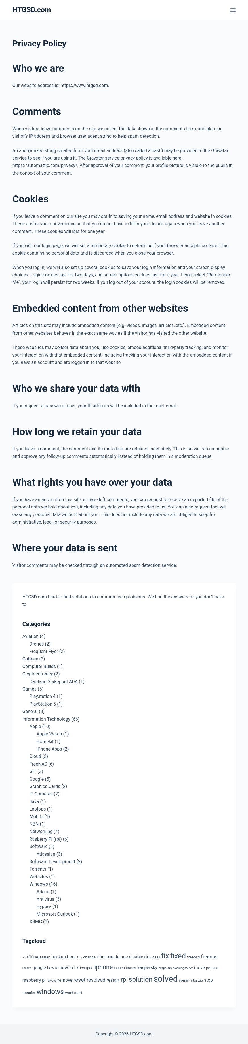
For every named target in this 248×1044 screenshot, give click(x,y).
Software (39, 846)
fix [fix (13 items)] (165, 956)
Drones (37, 644)
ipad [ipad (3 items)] (89, 968)
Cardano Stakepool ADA (54, 681)
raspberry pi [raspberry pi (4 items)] (34, 980)
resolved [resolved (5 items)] (96, 980)
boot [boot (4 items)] (71, 957)
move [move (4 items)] (199, 967)
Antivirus (45, 899)
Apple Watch (49, 734)
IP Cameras (41, 794)
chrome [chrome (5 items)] (105, 957)
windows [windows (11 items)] (50, 991)
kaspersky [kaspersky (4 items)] (147, 967)
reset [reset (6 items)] (79, 980)
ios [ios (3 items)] (82, 968)
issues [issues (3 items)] (119, 968)
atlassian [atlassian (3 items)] (42, 957)
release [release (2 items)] (51, 981)
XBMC (36, 921)
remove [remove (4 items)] (65, 980)
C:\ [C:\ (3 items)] (79, 957)
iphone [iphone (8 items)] (103, 967)
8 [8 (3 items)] (27, 957)
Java (34, 801)
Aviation (30, 636)
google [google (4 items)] (39, 967)
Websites (39, 876)
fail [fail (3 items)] (157, 957)
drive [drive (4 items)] (149, 957)
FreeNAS (38, 764)
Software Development (52, 861)
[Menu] (233, 10)
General (30, 711)
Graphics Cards (45, 786)
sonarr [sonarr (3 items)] (184, 980)
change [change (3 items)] (89, 957)
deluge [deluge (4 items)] (121, 957)
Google (37, 779)
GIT (33, 771)
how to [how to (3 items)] (52, 968)
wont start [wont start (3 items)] (73, 993)
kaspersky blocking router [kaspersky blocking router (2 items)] (175, 968)
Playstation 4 (43, 696)
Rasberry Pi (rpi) (46, 839)
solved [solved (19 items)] (166, 979)
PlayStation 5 (43, 704)
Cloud (35, 756)
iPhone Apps (49, 749)
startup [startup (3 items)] (197, 980)
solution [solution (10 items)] (141, 979)
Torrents (38, 869)
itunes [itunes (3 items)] (131, 968)
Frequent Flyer (44, 651)
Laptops (38, 809)
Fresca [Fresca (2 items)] (26, 968)
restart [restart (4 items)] (112, 980)
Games (29, 689)
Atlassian (46, 854)
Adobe (43, 891)
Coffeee (30, 658)
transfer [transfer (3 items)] (28, 993)
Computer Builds (39, 666)
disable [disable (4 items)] (136, 957)
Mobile (36, 816)
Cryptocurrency (37, 674)
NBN (34, 824)
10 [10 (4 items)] (31, 957)
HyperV (44, 906)
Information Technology (46, 719)
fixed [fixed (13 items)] (178, 956)
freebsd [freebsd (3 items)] (193, 957)
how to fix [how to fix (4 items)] (69, 967)
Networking (41, 831)
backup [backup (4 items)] (58, 957)
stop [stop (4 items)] (208, 980)
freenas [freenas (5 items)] (209, 957)
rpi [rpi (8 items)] (124, 979)
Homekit (45, 741)
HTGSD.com (31, 10)
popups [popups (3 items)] (212, 968)
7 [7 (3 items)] (23, 957)
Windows (39, 884)
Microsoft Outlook (55, 914)
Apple (35, 726)
